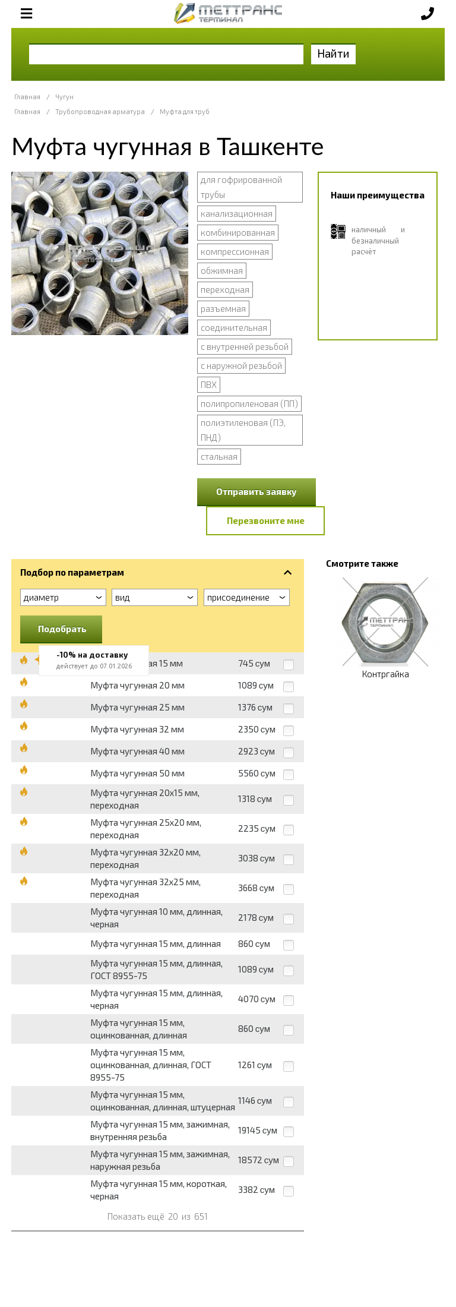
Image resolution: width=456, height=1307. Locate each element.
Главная (27, 96)
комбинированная (238, 232)
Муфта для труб (185, 111)
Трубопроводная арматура (100, 111)
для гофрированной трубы (241, 187)
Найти (333, 53)
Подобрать (62, 628)
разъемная (223, 308)
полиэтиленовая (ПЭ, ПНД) (243, 430)
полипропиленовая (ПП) (249, 403)
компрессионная (235, 251)
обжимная (222, 270)
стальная (219, 456)
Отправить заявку (256, 491)
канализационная (237, 213)
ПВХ (209, 384)
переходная (225, 289)
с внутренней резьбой (245, 346)
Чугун (64, 96)
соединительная (234, 327)
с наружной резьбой (241, 365)
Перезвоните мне (266, 520)
